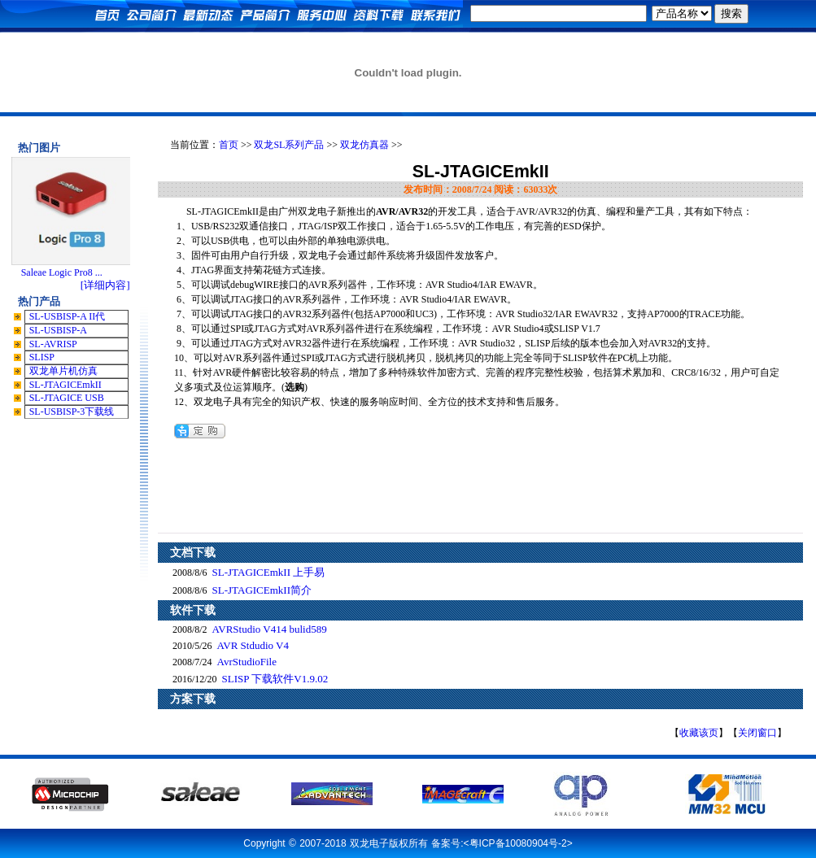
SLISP (42, 357)
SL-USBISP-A (58, 330)
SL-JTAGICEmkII (65, 384)
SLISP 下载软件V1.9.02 (275, 679)
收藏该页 (698, 732)
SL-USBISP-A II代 (67, 316)
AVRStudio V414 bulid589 (269, 629)
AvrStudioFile (247, 661)
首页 (228, 144)
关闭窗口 (757, 732)
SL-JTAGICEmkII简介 (262, 590)
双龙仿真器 (364, 144)
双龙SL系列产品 (289, 144)
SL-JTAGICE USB (66, 397)
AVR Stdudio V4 (253, 645)
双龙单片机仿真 (63, 371)
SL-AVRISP (53, 344)
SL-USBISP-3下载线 (72, 411)
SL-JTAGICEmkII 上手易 (268, 572)
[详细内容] (105, 285)
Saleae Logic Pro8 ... (62, 272)
